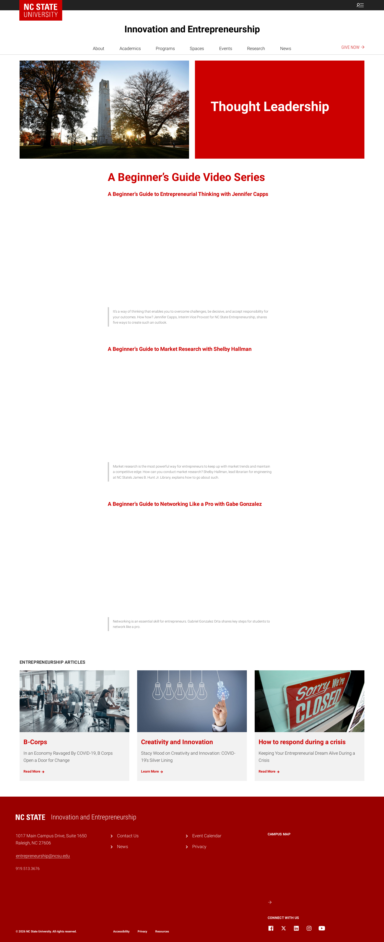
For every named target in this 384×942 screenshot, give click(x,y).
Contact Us (128, 835)
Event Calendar (206, 835)
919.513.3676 (28, 868)
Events (225, 48)
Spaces (197, 48)
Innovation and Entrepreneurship (192, 29)
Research (256, 48)
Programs (165, 48)
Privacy (199, 846)
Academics (130, 48)
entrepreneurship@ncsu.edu (43, 855)
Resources (162, 931)
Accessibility (121, 931)
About (98, 48)
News (285, 48)
